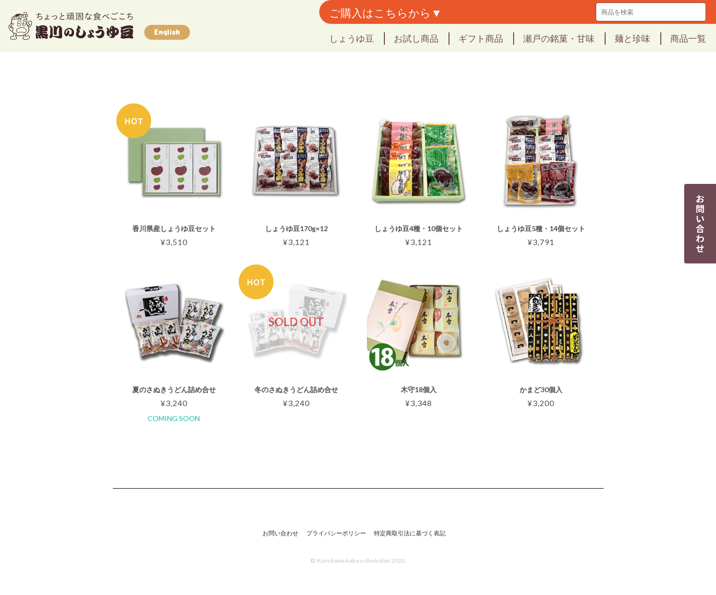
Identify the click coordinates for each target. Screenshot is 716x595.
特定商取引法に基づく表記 (410, 533)
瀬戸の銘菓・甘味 (559, 37)
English (167, 32)
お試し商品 (416, 37)
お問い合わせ (280, 533)
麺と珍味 (632, 37)
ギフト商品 (480, 37)
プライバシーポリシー (336, 533)
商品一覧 (688, 37)
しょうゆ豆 (351, 37)
